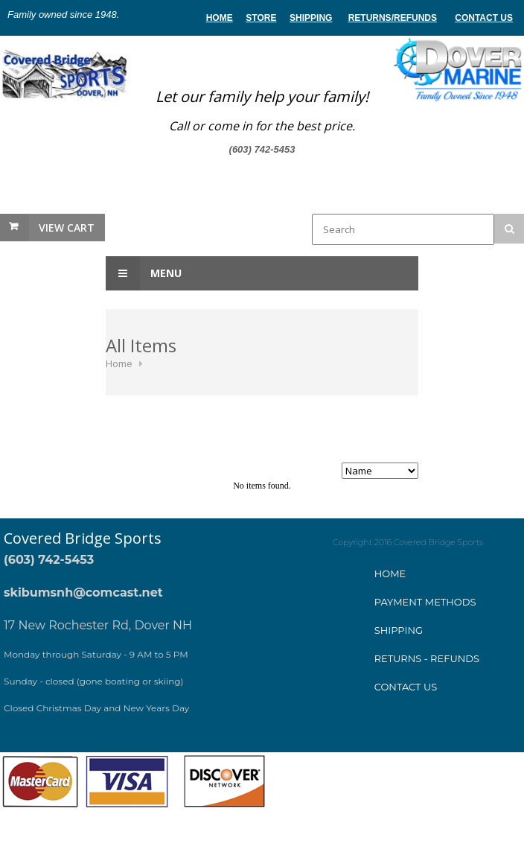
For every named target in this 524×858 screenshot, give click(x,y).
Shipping (311, 18)
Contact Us (484, 18)
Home (119, 363)
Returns (370, 18)
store (261, 18)
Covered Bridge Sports (83, 538)
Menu (144, 273)
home (219, 18)
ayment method (425, 602)
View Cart (67, 227)
